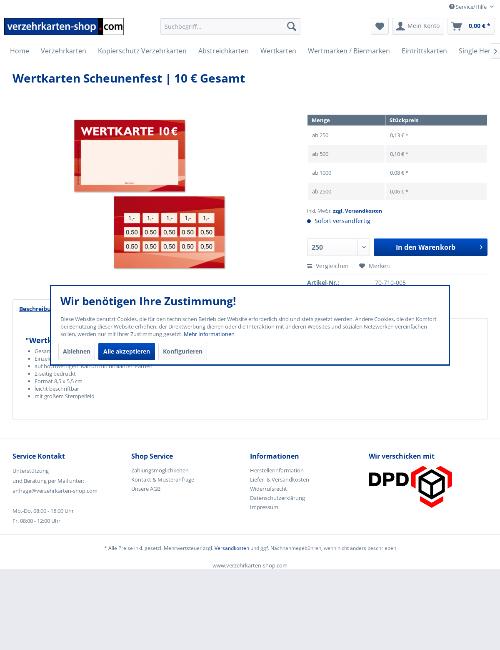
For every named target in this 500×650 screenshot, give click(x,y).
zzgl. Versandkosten (357, 210)
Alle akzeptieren (126, 351)
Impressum (264, 507)
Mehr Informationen (209, 334)
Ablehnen (76, 351)
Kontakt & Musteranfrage (162, 479)
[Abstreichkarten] (223, 51)
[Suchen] (291, 26)
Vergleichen (328, 266)
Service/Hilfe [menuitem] (468, 6)
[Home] (19, 51)
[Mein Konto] (418, 26)
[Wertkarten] (278, 51)
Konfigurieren (182, 351)
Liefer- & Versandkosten (279, 479)
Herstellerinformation (277, 470)
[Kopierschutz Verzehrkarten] (142, 51)
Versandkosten (232, 548)
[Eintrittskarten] (424, 51)
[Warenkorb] (471, 26)
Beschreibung (38, 309)
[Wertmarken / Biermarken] (349, 51)
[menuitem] (230, 30)
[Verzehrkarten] (63, 51)
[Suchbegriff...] (230, 26)
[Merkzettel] (380, 26)
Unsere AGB (145, 488)
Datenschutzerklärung (277, 498)
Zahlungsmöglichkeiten (160, 470)
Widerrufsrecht (268, 488)
